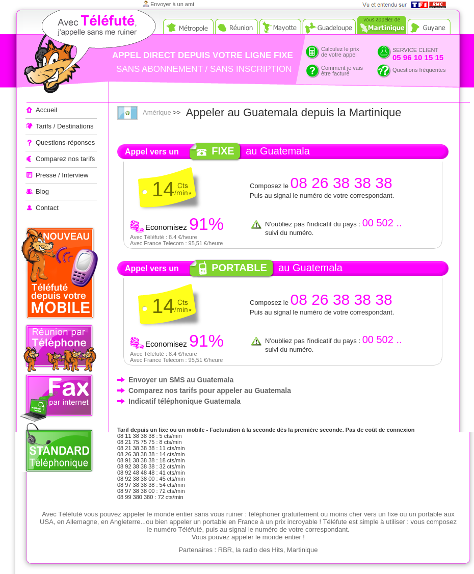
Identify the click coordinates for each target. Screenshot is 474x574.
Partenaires (195, 550)
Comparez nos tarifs (65, 159)
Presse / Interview (62, 175)
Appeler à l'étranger (71, 53)
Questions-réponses (65, 142)
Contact (47, 208)
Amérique (157, 112)
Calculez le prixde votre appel (340, 52)
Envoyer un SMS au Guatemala (180, 380)
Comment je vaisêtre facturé (342, 70)
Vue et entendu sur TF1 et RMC (407, 5)
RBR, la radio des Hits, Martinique (268, 550)
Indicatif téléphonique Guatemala (184, 401)
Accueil (46, 110)
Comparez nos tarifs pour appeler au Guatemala (209, 390)
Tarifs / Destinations (64, 126)
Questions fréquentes (419, 70)
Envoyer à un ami (172, 4)
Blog (42, 191)
